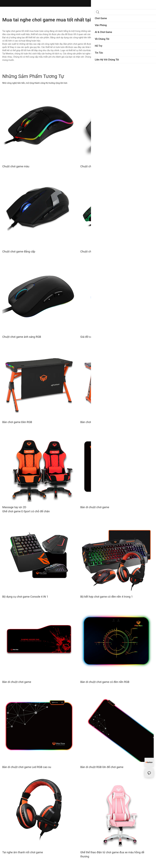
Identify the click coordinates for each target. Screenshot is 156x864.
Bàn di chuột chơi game (94, 507)
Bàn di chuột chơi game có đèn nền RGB (104, 681)
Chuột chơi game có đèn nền (97, 251)
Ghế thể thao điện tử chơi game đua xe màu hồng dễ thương (112, 854)
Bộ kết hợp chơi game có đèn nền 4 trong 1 (106, 596)
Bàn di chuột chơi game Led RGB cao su (26, 767)
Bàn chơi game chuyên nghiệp (98, 422)
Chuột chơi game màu (15, 166)
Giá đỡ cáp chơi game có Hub (98, 336)
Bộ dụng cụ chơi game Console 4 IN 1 (25, 596)
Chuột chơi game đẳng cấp (18, 251)
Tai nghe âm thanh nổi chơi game (22, 852)
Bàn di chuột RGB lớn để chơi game (101, 767)
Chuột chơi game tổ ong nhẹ (97, 166)
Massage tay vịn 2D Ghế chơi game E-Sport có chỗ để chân (26, 509)
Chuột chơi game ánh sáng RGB (21, 336)
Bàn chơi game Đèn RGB (17, 422)
